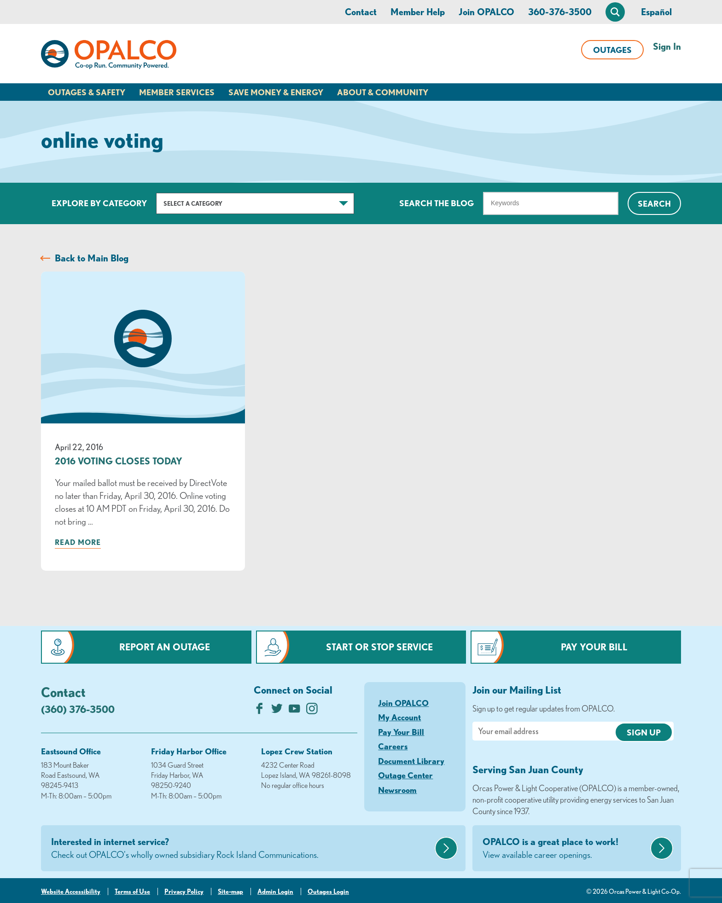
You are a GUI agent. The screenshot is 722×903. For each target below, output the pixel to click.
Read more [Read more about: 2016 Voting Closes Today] (78, 542)
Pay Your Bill (594, 647)
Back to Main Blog (91, 258)
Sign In (667, 46)
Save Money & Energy (275, 92)
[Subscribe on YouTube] (294, 711)
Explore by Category (99, 203)
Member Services (177, 92)
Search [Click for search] (654, 203)
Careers (393, 746)
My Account (399, 717)
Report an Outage (164, 647)
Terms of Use (132, 891)
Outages (612, 49)
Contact (361, 11)
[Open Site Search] (615, 12)
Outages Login (328, 891)
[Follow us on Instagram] (312, 711)
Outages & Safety (86, 92)
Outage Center (405, 775)
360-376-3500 (560, 11)
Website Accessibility (70, 891)
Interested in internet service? (241, 848)
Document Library (411, 760)
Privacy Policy (184, 891)
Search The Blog (436, 203)
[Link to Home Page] (108, 56)
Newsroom (397, 789)
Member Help (417, 11)
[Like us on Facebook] (259, 711)
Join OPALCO (486, 11)
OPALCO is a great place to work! (565, 848)
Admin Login (275, 891)
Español (656, 11)
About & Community (382, 92)
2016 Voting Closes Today (118, 461)
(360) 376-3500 (78, 709)
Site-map (230, 891)
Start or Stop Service (379, 647)
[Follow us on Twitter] (277, 711)
